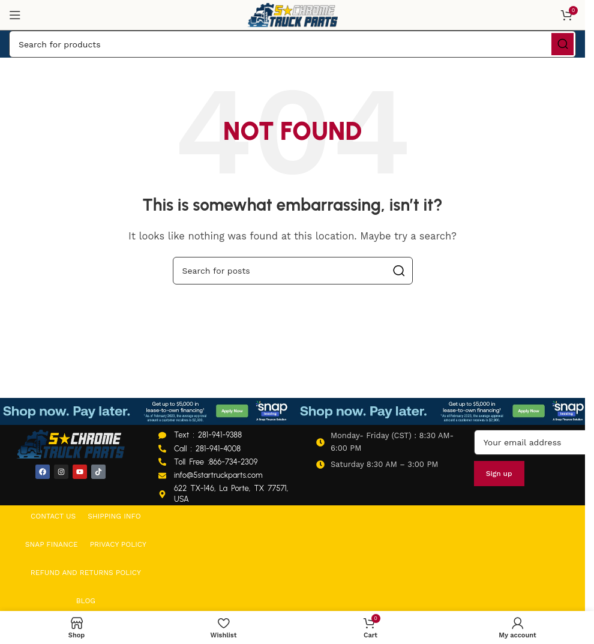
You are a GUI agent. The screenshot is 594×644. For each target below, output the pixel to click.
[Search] (292, 44)
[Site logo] (292, 14)
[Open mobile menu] (15, 15)
